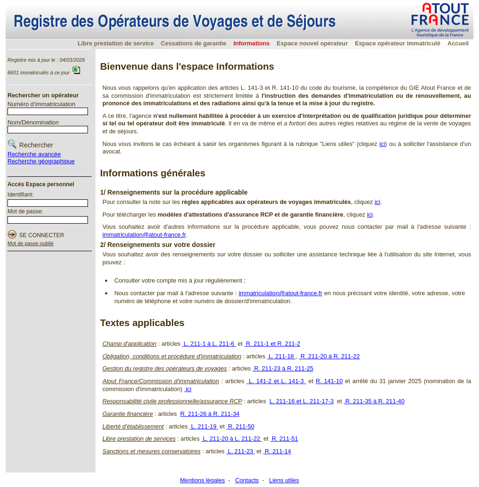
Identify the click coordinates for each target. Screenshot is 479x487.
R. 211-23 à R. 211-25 (283, 368)
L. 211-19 (203, 426)
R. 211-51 (284, 438)
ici (382, 143)
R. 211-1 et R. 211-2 (272, 343)
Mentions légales (202, 480)
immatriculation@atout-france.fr (144, 234)
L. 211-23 (240, 451)
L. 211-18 (281, 356)
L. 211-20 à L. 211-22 (231, 438)
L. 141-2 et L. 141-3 (276, 381)
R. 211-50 (240, 426)
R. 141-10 (329, 381)
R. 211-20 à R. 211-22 (329, 356)
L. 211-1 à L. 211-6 (209, 343)
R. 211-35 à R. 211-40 (374, 401)
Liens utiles (284, 480)
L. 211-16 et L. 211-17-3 (301, 401)
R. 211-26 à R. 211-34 (210, 413)
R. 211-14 (277, 451)
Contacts (247, 480)
